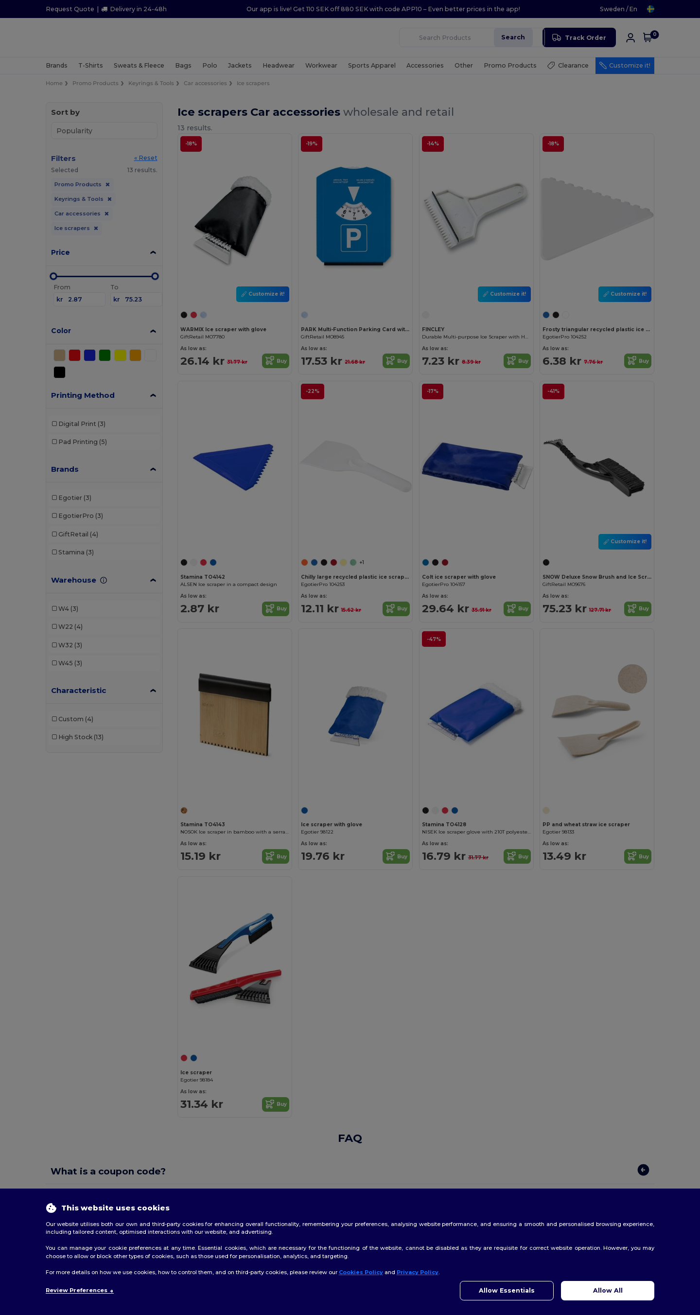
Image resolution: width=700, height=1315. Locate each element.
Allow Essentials (507, 1290)
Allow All (608, 1290)
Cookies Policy (361, 1272)
